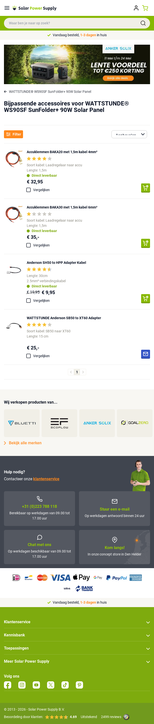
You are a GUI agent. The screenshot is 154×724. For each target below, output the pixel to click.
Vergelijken (41, 190)
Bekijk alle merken (23, 443)
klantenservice (46, 479)
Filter (13, 134)
